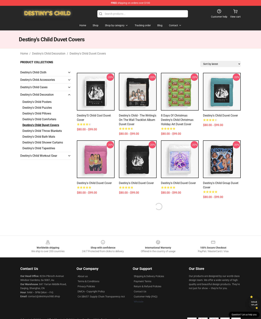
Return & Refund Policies (147, 286)
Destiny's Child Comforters (39, 119)
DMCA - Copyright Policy (91, 291)
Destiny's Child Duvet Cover (220, 115)
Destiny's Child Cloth (33, 72)
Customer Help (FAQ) (146, 296)
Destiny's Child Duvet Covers (88, 53)
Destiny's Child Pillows (36, 113)
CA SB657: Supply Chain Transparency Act (101, 296)
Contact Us (140, 291)
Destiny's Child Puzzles (37, 107)
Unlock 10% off (254, 303)
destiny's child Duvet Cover (178, 183)
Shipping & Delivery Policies (149, 276)
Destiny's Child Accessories (37, 80)
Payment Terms (142, 281)
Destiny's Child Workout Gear (38, 155)
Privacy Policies (86, 286)
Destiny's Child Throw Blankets (42, 131)
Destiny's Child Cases (33, 87)
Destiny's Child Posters (36, 102)
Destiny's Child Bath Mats (38, 136)
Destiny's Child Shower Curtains (42, 142)
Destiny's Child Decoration (48, 53)
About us (83, 276)
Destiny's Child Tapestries (38, 148)
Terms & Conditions (88, 281)
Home (24, 53)
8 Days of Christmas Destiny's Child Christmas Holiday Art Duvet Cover (177, 120)
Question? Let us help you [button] (244, 314)
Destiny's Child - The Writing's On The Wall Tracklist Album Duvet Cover (137, 120)
